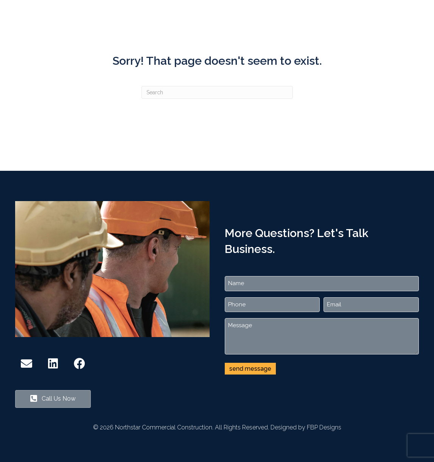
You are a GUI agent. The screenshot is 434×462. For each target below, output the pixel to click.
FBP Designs (324, 427)
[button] (26, 363)
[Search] (217, 92)
